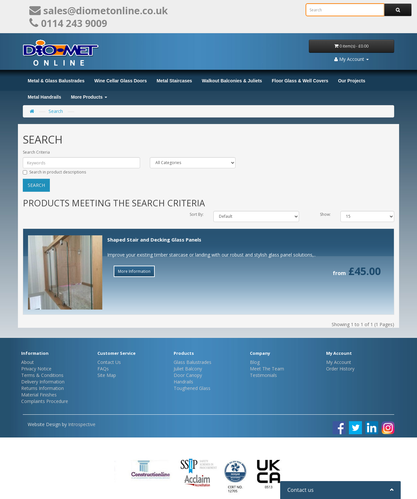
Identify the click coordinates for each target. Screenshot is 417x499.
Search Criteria (36, 152)
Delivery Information (43, 382)
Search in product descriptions (54, 172)
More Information (134, 271)
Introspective (81, 424)
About (27, 362)
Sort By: (197, 214)
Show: (325, 214)
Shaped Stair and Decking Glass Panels (154, 239)
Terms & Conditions (42, 375)
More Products (89, 97)
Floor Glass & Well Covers (300, 80)
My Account (338, 362)
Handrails (183, 382)
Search (56, 111)
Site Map (106, 375)
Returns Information (42, 388)
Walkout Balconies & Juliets (232, 80)
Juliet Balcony (188, 369)
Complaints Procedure (44, 401)
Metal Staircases (174, 80)
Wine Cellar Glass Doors (120, 80)
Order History (340, 369)
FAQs (103, 369)
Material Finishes (39, 395)
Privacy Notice (36, 369)
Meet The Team (267, 369)
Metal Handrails (44, 97)
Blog (255, 362)
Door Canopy (188, 375)
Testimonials (263, 375)
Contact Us (109, 362)
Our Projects (351, 80)
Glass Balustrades (192, 362)
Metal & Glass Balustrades (56, 80)
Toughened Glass (192, 388)
